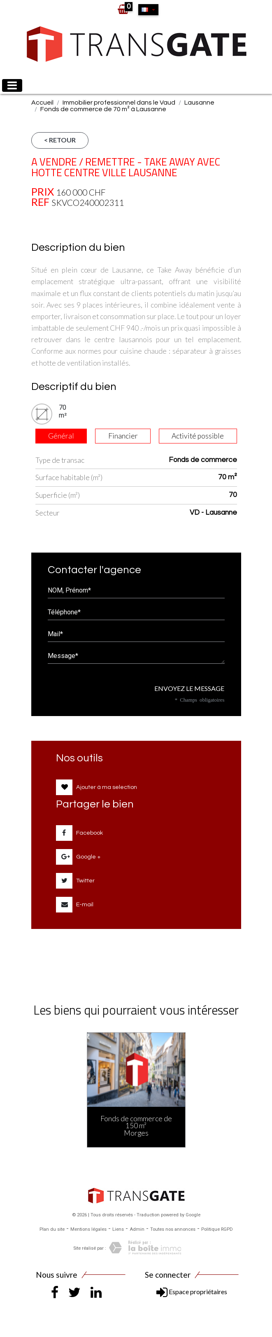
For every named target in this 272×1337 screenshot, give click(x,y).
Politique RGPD (217, 1229)
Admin (137, 1229)
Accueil (42, 102)
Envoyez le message (186, 688)
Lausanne (199, 102)
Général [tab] (61, 436)
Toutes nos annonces (172, 1229)
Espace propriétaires (191, 1291)
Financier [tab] (123, 436)
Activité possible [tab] (198, 436)
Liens (118, 1229)
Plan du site (52, 1229)
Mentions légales (88, 1229)
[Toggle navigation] (12, 85)
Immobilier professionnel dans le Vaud (119, 102)
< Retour (60, 140)
